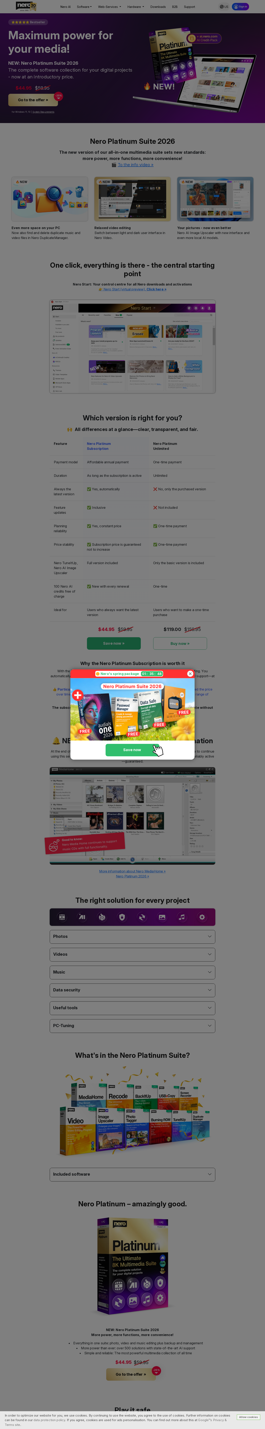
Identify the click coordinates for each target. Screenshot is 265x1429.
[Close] (190, 673)
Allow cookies (248, 1417)
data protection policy (49, 1420)
